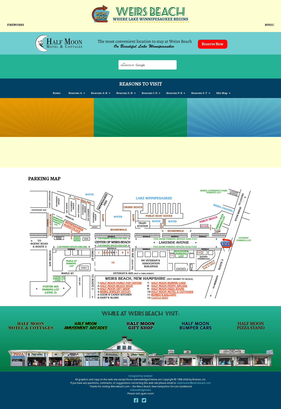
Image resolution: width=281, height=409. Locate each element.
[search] (144, 65)
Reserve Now (212, 44)
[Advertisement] (140, 150)
